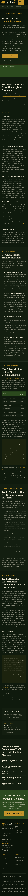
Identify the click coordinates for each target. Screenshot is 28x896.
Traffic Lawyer (18, 6)
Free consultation (9, 55)
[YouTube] (5, 850)
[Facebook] (2, 850)
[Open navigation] (26, 2)
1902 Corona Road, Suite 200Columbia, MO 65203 (20, 859)
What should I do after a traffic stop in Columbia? (14, 784)
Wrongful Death (18, 832)
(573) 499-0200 (7, 60)
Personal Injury (18, 830)
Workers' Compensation (18, 827)
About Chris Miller (6, 858)
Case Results (5, 863)
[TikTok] (10, 850)
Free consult (21, 2)
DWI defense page (19, 223)
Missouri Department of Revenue (12, 379)
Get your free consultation (14, 813)
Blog (3, 868)
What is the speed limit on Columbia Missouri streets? (14, 762)
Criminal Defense (9, 6)
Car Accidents (18, 835)
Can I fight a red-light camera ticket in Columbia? (14, 773)
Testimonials (5, 866)
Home (2, 6)
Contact (3, 861)
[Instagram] (7, 850)
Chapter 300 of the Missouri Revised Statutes (14, 96)
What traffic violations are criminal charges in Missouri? (14, 779)
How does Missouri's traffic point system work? (14, 767)
